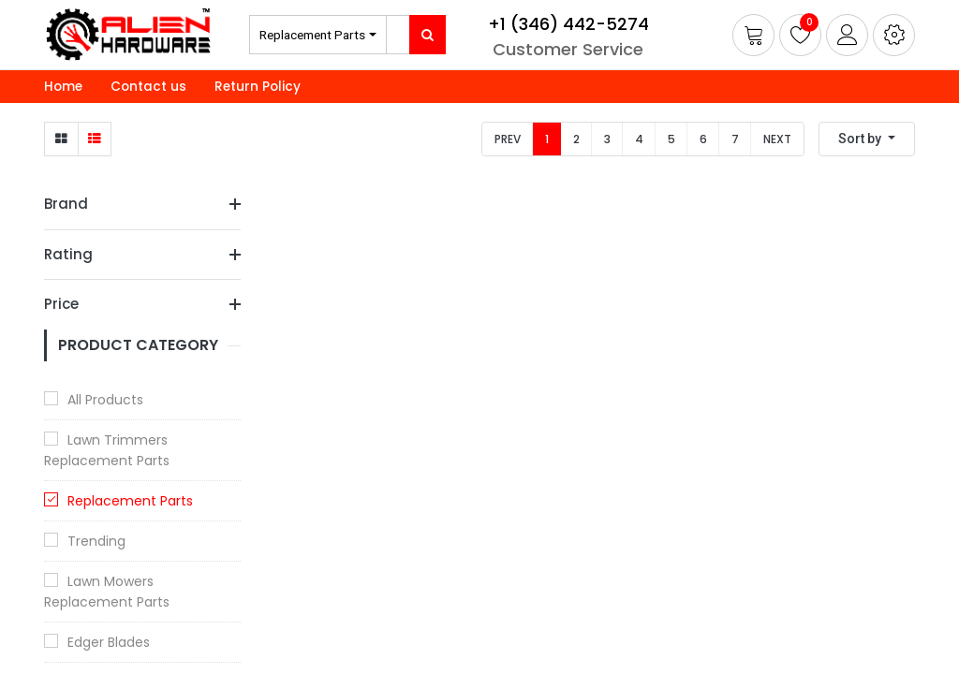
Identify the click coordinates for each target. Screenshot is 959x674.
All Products (105, 399)
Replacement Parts (312, 34)
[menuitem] (63, 87)
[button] (894, 35)
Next (777, 139)
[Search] (427, 34)
